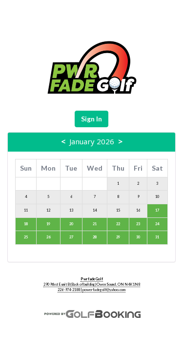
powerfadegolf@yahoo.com (103, 290)
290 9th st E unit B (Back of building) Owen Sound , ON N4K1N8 (91, 284)
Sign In (91, 119)
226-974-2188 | (70, 290)
